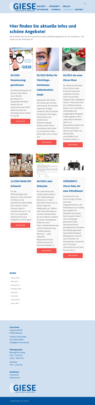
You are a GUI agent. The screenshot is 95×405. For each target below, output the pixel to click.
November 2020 (16, 289)
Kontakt (79, 9)
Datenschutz (15, 378)
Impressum (14, 375)
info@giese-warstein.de (19, 342)
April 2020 (14, 292)
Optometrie (42, 9)
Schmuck (56, 9)
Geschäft (41, 6)
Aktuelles (68, 9)
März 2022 (14, 281)
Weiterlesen (20, 121)
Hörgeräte (54, 6)
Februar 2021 (15, 285)
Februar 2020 (15, 300)
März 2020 (14, 296)
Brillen (66, 6)
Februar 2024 (15, 278)
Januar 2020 (14, 303)
